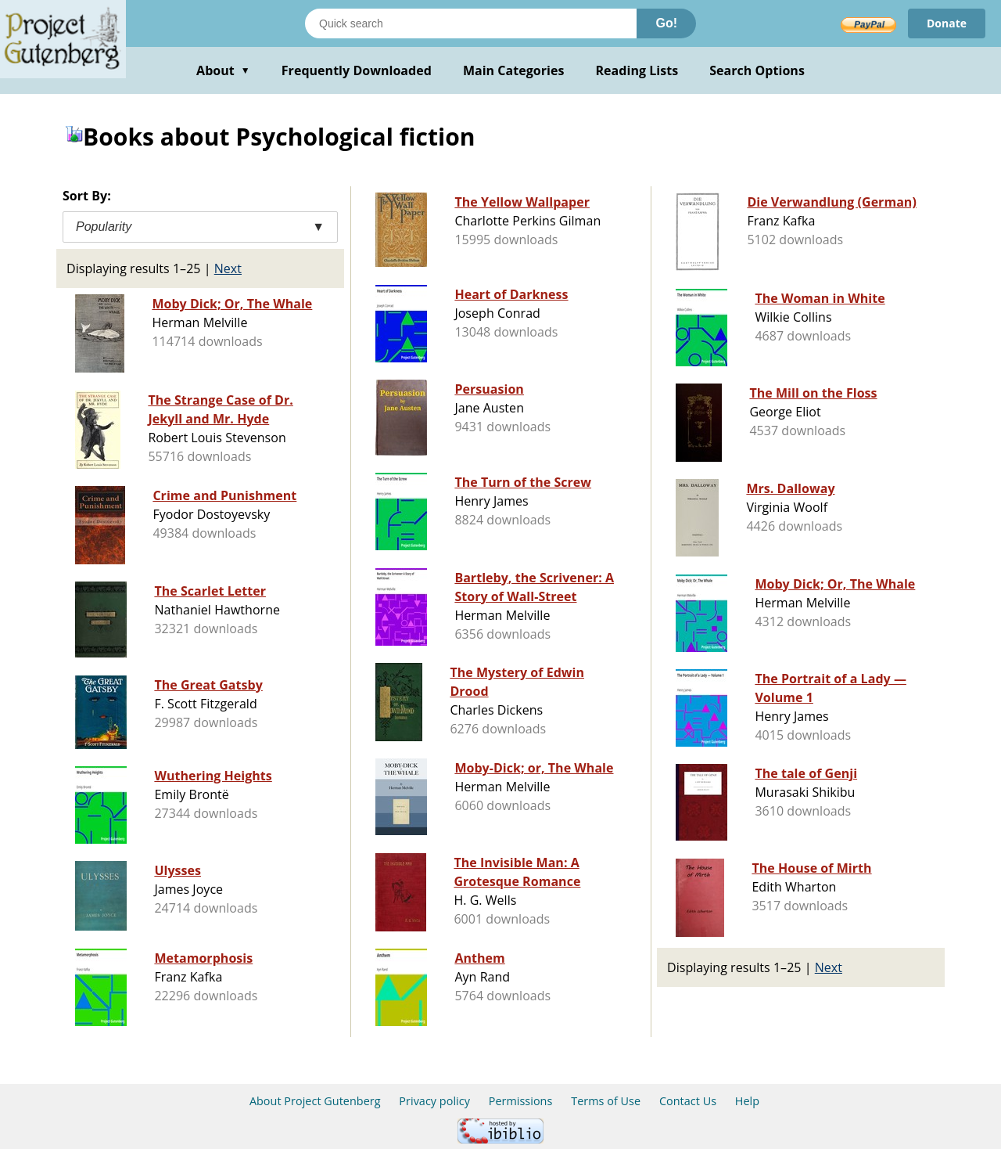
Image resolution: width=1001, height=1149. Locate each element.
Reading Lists (637, 70)
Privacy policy (434, 1100)
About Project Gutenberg (315, 1100)
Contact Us (687, 1100)
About (223, 70)
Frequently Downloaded (357, 70)
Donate (947, 23)
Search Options (757, 70)
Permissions (521, 1100)
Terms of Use (605, 1100)
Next (228, 268)
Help (747, 1100)
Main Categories (514, 70)
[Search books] (471, 23)
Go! (666, 23)
